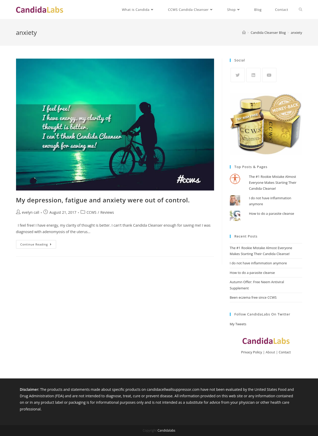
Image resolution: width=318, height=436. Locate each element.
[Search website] (300, 9)
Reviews (107, 212)
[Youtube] (269, 75)
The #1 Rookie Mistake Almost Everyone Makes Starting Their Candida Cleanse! (273, 182)
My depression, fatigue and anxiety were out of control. (103, 200)
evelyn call (30, 212)
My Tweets (238, 324)
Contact (285, 352)
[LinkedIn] (253, 75)
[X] (238, 75)
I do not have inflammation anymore (258, 263)
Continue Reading (38, 245)
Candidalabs (166, 430)
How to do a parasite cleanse (271, 213)
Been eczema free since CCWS (253, 297)
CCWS (91, 212)
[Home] (244, 32)
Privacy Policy (251, 352)
